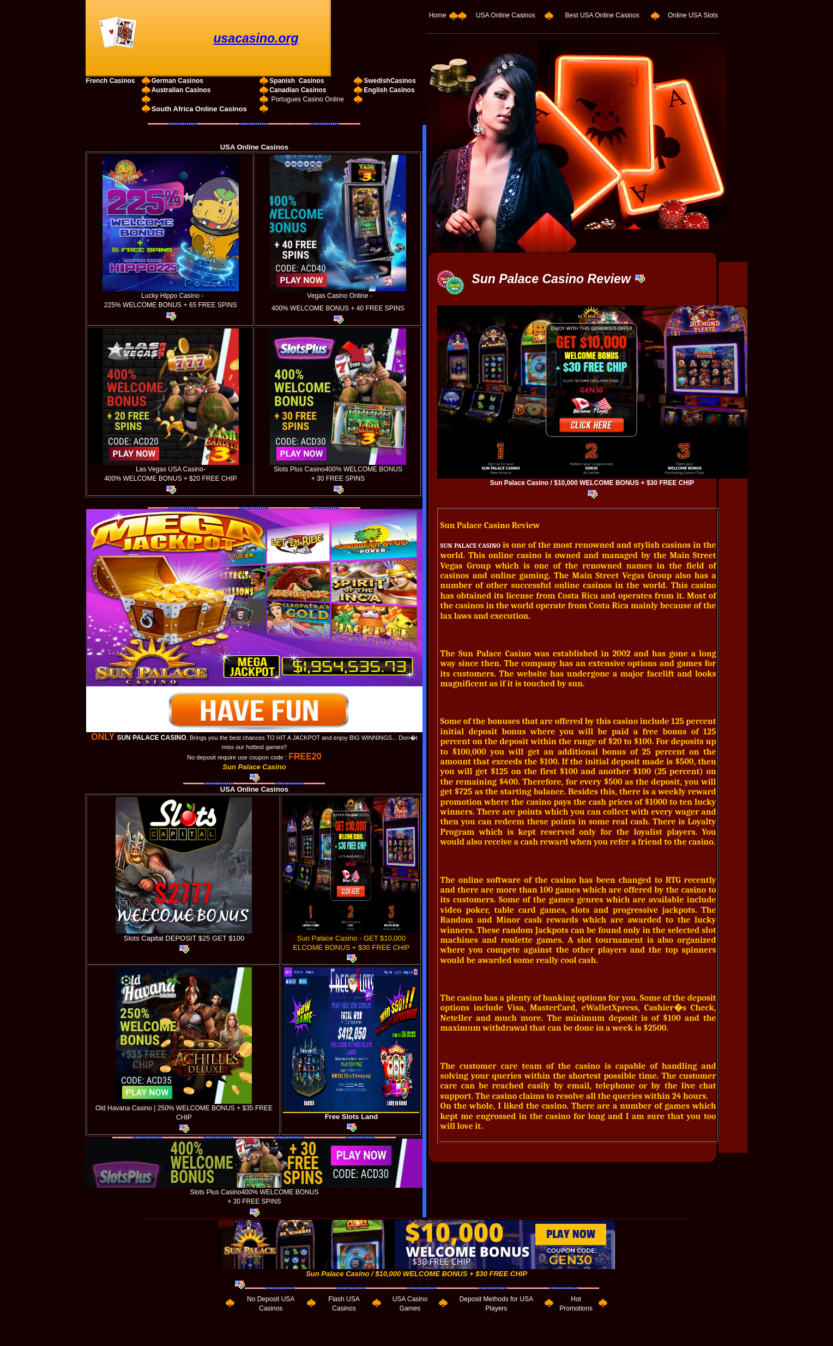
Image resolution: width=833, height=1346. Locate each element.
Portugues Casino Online (307, 99)
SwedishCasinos (389, 81)
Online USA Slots (693, 15)
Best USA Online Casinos (602, 15)
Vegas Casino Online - (339, 296)
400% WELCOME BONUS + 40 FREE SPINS (338, 308)
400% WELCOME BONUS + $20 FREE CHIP (170, 478)
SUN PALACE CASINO (151, 737)
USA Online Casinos (505, 15)
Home (437, 15)
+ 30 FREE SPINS (338, 478)
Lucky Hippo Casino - (171, 296)
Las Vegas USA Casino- (171, 469)
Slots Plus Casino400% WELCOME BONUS (338, 469)
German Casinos (177, 81)
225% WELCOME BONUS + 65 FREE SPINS (170, 305)
